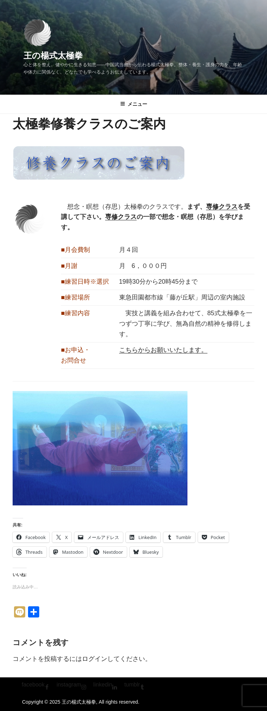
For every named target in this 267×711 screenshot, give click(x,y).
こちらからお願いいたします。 (163, 349)
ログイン (94, 658)
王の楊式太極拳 (53, 55)
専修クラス (222, 206)
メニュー (133, 104)
